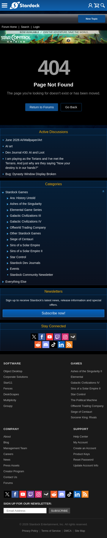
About (7, 436)
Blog (6, 442)
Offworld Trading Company (87, 406)
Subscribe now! (53, 313)
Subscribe (59, 510)
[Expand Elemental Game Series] (7, 210)
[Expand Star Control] (7, 257)
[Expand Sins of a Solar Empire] (7, 246)
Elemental (77, 376)
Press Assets (11, 465)
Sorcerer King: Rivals (84, 417)
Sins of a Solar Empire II (86, 388)
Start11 (7, 382)
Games (76, 363)
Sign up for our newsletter (27, 503)
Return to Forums (42, 107)
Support (80, 429)
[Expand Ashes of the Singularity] (7, 204)
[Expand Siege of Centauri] (7, 240)
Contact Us (10, 477)
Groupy (8, 406)
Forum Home (9, 26)
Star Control (78, 394)
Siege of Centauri (81, 411)
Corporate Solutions (15, 376)
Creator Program (13, 471)
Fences (8, 388)
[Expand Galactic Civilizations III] (7, 216)
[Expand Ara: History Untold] (7, 198)
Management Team (15, 448)
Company (11, 429)
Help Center (80, 436)
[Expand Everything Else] (3, 282)
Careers (8, 454)
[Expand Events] (7, 269)
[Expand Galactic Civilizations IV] (7, 222)
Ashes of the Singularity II (86, 371)
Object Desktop (12, 371)
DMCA (67, 530)
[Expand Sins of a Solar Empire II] (7, 251)
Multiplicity (9, 400)
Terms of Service (51, 530)
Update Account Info (85, 465)
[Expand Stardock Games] (3, 192)
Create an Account (84, 448)
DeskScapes (11, 394)
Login (36, 26)
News (6, 459)
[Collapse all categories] (103, 191)
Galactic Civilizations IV (85, 382)
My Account (80, 442)
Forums (8, 483)
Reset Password (83, 459)
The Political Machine (84, 400)
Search (25, 26)
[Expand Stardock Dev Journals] (7, 263)
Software (12, 363)
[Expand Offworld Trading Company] (7, 228)
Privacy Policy (30, 530)
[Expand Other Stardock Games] (7, 234)
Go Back (71, 107)
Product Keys (81, 454)
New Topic (92, 18)
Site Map (80, 530)
